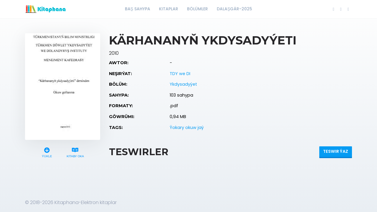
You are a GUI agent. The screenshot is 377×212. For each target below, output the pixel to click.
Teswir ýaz (335, 151)
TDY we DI (180, 74)
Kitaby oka (75, 152)
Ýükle (47, 152)
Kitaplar (168, 9)
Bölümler (197, 9)
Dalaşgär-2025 (234, 9)
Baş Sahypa (137, 9)
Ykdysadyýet (183, 84)
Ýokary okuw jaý (187, 127)
